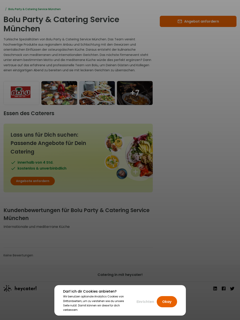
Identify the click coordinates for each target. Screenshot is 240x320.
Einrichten (145, 301)
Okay (167, 301)
